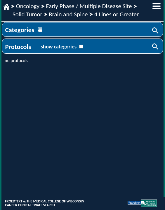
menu (156, 6)
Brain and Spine (68, 14)
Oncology (27, 6)
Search (155, 30)
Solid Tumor (27, 14)
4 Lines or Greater (116, 14)
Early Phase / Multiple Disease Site (89, 6)
